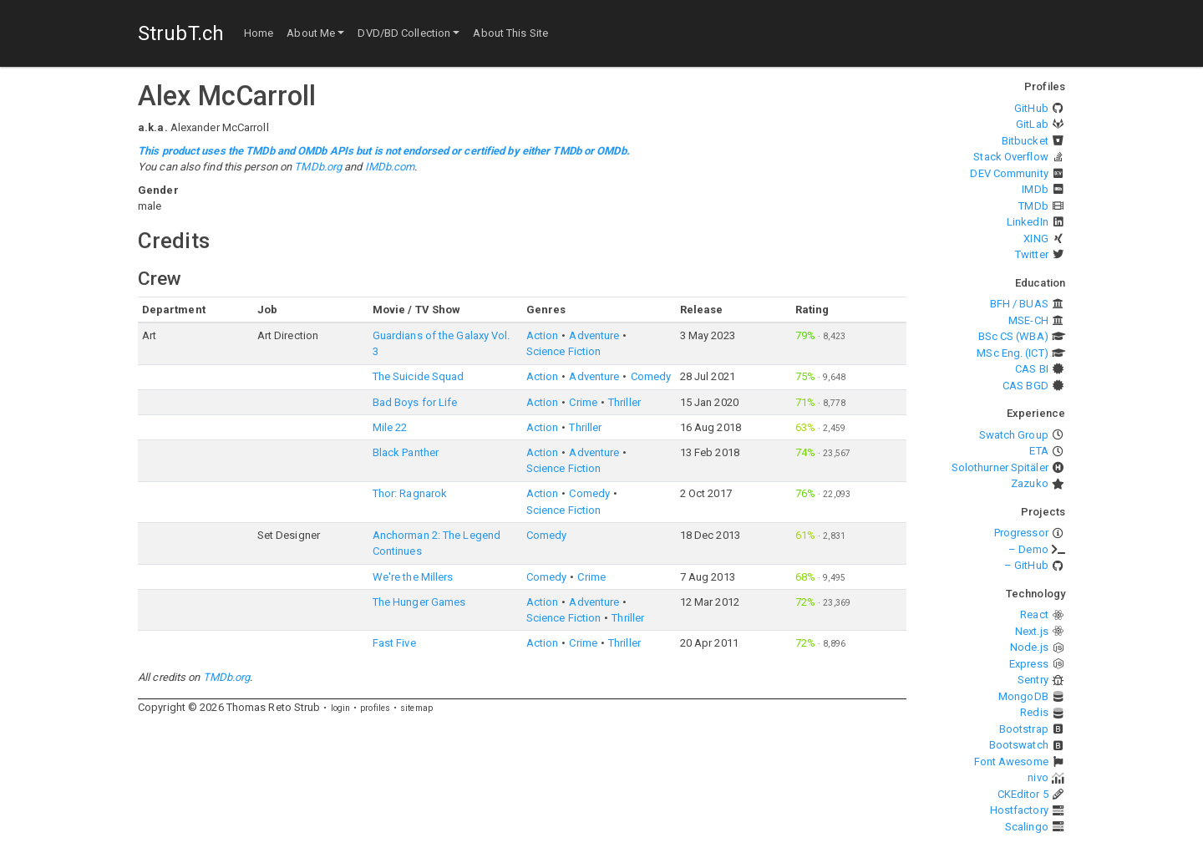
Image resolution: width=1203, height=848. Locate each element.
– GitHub (1026, 565)
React (1034, 614)
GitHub (1031, 108)
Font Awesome (1011, 761)
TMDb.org (318, 166)
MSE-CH (1028, 320)
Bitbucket (1025, 141)
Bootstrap (1023, 729)
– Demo (1028, 549)
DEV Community (1009, 173)
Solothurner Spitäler (1000, 467)
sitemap (416, 708)
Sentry (1033, 679)
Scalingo (1026, 826)
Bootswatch (1018, 745)
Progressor (1021, 532)
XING (1035, 238)
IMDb (1035, 189)
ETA (1038, 450)
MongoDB (1023, 696)
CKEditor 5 (1022, 794)
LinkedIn (1027, 222)
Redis (1034, 712)
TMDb (1033, 206)
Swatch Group (1013, 435)
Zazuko (1029, 483)
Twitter (1031, 254)
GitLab (1032, 124)
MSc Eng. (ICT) (1012, 353)
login (341, 708)
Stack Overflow (1010, 156)
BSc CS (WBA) (1013, 336)
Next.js (1031, 631)
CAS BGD (1025, 385)
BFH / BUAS (1019, 303)
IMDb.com (390, 166)
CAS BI (1031, 369)
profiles (375, 708)
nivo (1038, 777)
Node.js (1029, 647)
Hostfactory (1019, 810)
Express (1028, 664)
